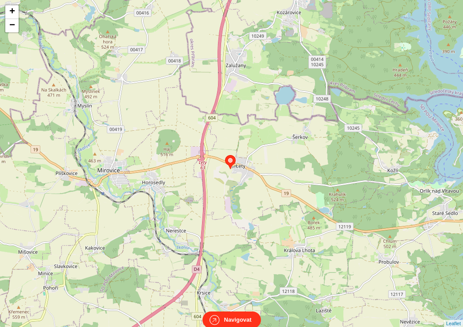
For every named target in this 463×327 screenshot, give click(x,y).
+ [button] (12, 12)
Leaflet (453, 315)
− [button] (12, 25)
